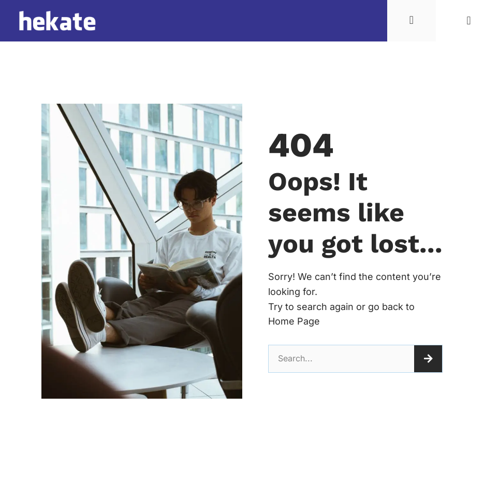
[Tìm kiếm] (428, 358)
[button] (469, 21)
